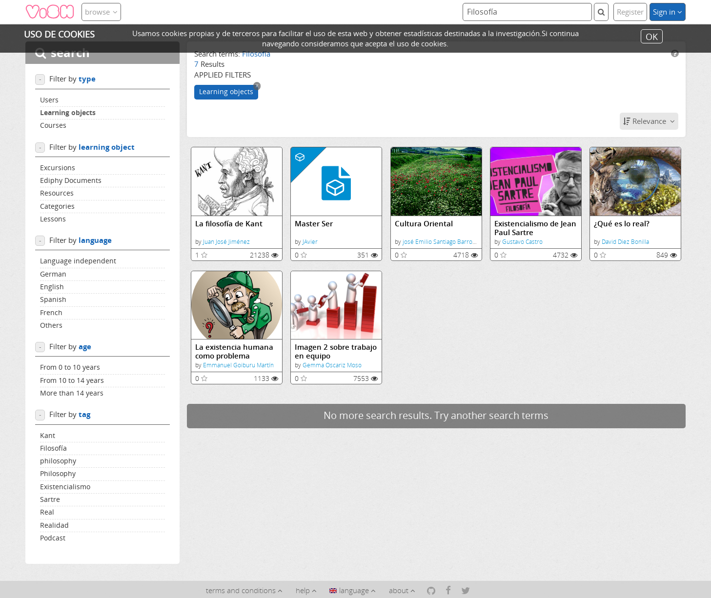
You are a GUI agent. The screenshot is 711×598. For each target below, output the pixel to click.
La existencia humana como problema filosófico (234, 351)
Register (630, 12)
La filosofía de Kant (229, 223)
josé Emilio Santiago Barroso (441, 242)
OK (652, 36)
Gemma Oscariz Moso (332, 365)
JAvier (310, 242)
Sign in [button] (667, 12)
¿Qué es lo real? (622, 223)
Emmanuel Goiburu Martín (238, 365)
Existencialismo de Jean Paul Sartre (535, 228)
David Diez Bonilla (625, 242)
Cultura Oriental (424, 223)
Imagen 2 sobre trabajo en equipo (336, 351)
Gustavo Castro (522, 242)
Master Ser (314, 223)
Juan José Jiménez (226, 242)
